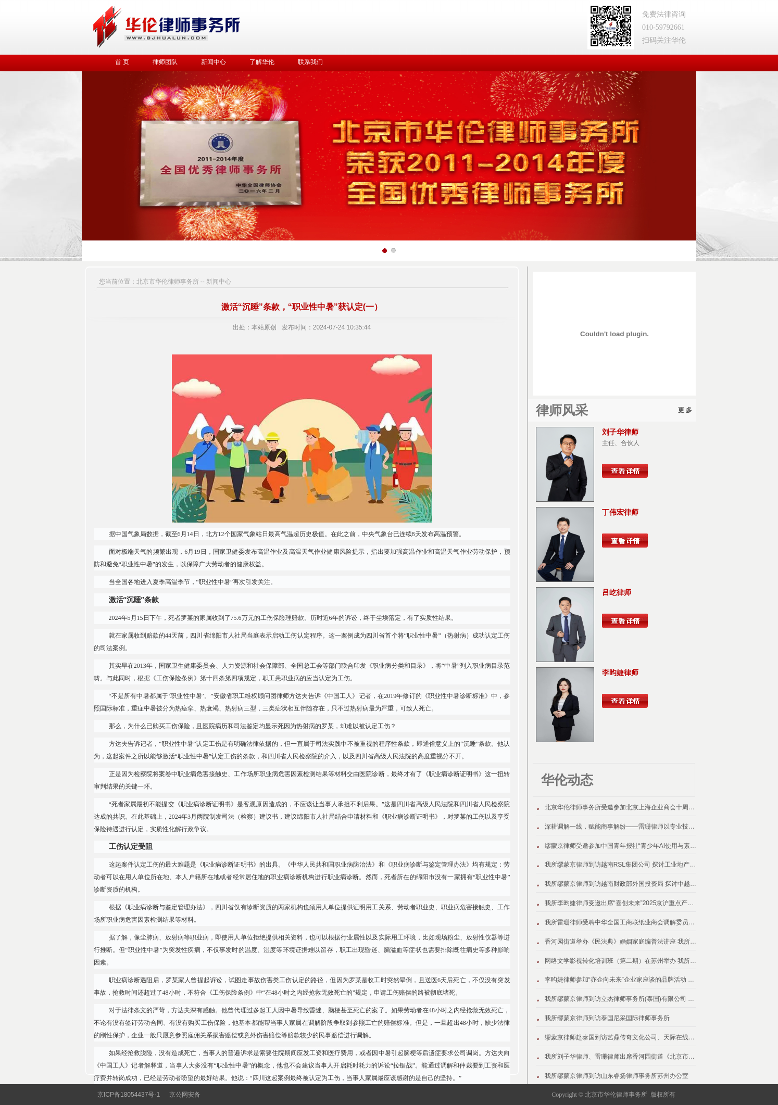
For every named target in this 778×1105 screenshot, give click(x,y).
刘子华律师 (620, 432)
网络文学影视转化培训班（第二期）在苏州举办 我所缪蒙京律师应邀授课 (645, 960)
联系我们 (310, 62)
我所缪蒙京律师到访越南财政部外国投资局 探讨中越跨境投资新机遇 (639, 883)
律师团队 (165, 62)
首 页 (122, 62)
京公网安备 (184, 1094)
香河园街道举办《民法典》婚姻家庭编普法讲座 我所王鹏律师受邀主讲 (642, 941)
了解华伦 (261, 62)
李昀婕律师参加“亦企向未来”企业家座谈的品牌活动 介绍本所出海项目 (641, 979)
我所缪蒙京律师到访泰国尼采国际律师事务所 (607, 1018)
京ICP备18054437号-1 (128, 1094)
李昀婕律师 (620, 672)
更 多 (685, 410)
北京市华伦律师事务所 (167, 281)
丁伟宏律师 (620, 512)
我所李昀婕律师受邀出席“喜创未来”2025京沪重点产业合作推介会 (635, 903)
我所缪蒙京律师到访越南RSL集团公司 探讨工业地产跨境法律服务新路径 (645, 864)
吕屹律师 (616, 592)
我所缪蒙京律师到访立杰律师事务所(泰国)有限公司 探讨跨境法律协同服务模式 (654, 998)
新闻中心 (213, 62)
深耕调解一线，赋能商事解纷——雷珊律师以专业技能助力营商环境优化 (645, 826)
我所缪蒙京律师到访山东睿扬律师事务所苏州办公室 (616, 1075)
